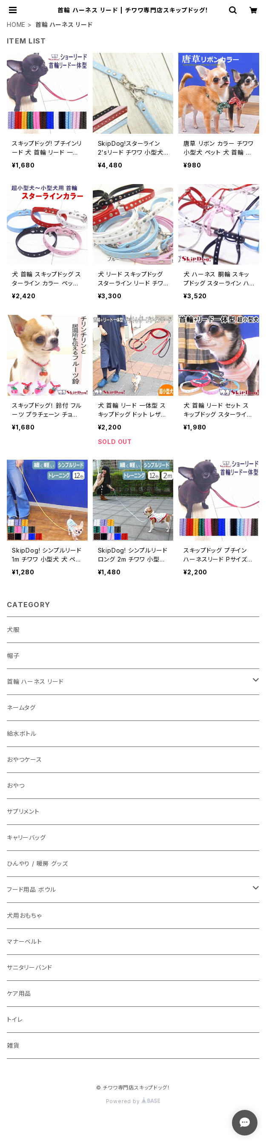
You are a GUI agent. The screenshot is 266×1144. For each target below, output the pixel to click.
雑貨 (13, 1045)
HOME (16, 24)
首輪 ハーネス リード (35, 681)
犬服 (13, 629)
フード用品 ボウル (31, 889)
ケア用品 (19, 993)
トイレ (15, 1019)
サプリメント (23, 811)
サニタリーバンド (29, 967)
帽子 (13, 655)
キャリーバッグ (26, 837)
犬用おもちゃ (24, 915)
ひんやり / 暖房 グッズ (37, 863)
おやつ (15, 785)
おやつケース (24, 759)
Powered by (133, 1101)
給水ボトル (22, 733)
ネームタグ (21, 707)
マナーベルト (24, 941)
